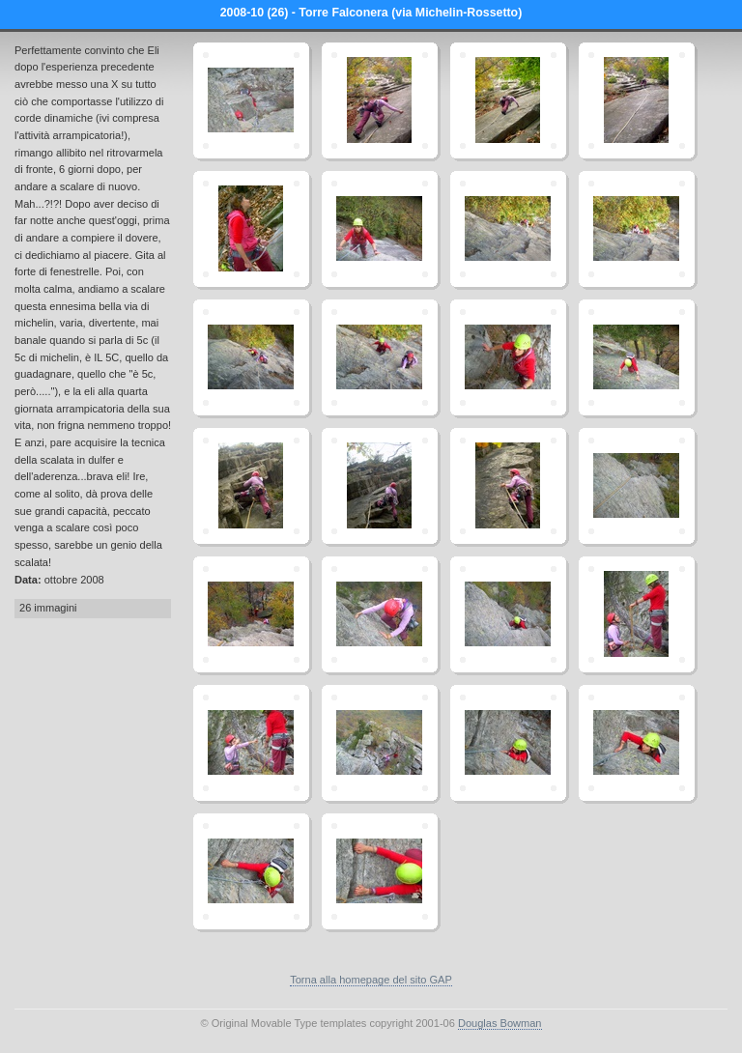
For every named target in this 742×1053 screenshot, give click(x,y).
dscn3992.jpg (380, 614)
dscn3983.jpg (637, 486)
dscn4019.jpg (637, 743)
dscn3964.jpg (637, 100)
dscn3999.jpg (380, 743)
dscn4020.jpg (251, 871)
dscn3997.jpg (251, 743)
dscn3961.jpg (380, 100)
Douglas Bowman (500, 1023)
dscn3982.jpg (508, 486)
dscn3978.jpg (637, 357)
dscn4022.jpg (380, 871)
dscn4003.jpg (251, 100)
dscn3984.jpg (251, 614)
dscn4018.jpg (508, 743)
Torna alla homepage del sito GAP (371, 979)
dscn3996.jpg (637, 614)
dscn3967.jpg (380, 229)
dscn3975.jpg (508, 357)
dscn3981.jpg (380, 486)
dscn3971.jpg (637, 229)
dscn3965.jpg (251, 229)
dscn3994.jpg (508, 614)
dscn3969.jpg (508, 229)
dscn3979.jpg (251, 486)
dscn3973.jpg (380, 357)
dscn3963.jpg (508, 100)
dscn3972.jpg (251, 357)
